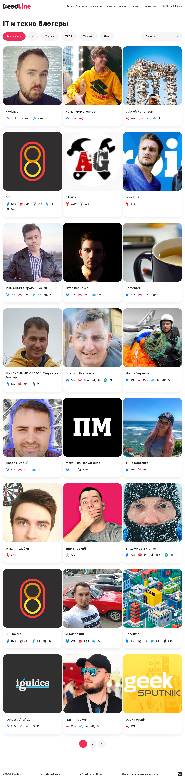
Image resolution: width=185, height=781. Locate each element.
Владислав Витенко (141, 549)
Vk (33, 36)
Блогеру (123, 6)
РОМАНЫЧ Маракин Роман (26, 288)
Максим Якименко (80, 374)
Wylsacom (13, 111)
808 (8, 197)
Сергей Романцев (139, 111)
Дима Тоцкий (76, 549)
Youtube (49, 36)
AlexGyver (73, 197)
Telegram (88, 36)
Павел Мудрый (17, 463)
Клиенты (110, 6)
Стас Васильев (77, 288)
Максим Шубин (17, 549)
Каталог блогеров (77, 6)
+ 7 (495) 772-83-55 (171, 6)
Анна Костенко (137, 463)
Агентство (96, 6)
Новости (136, 6)
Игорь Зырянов (138, 374)
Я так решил (75, 634)
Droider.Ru (133, 197)
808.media (13, 634)
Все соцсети (14, 36)
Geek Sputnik (136, 720)
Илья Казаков (76, 720)
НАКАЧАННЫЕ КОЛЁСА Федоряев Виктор (32, 375)
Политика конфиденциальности (140, 775)
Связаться (150, 6)
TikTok (68, 36)
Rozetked (133, 634)
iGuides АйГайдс (18, 720)
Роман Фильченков (80, 111)
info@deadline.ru (50, 775)
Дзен (107, 36)
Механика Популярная (83, 463)
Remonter (133, 288)
